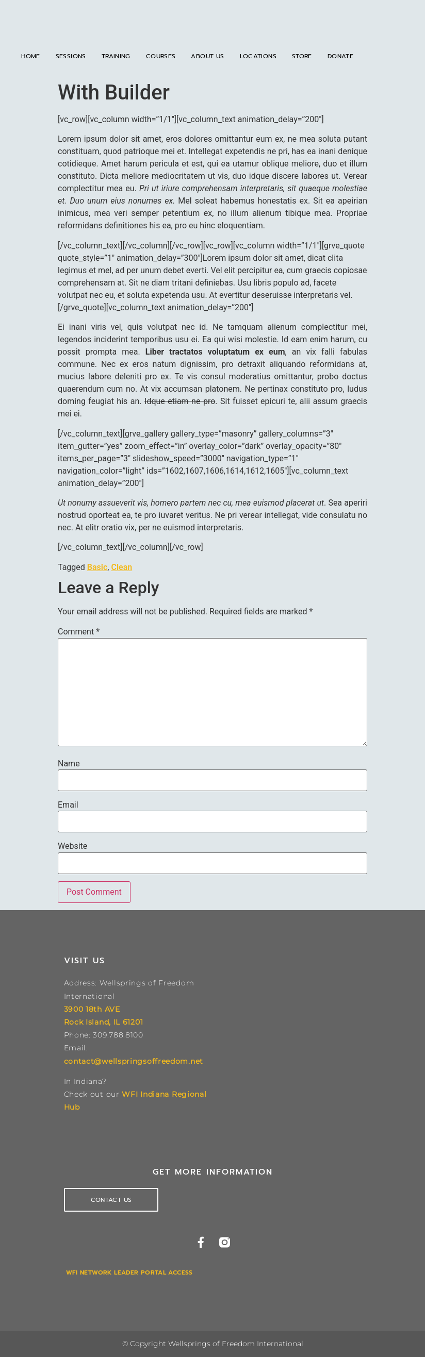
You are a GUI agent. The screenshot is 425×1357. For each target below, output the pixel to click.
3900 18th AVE (92, 1009)
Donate (340, 56)
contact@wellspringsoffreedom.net (133, 1061)
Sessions (71, 56)
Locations (258, 56)
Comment (79, 632)
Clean (121, 567)
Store (302, 56)
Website (72, 846)
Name (69, 764)
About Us (207, 56)
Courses (161, 56)
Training (116, 56)
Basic (97, 567)
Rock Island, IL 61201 (103, 1022)
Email (68, 805)
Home (30, 56)
